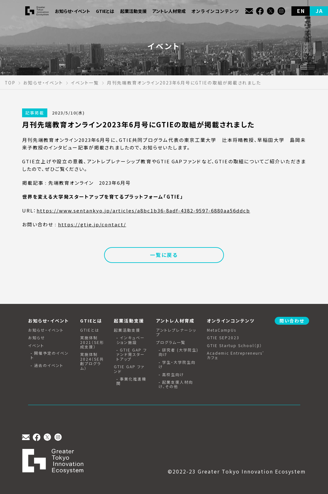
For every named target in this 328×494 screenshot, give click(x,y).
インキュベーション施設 (130, 340)
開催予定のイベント (50, 355)
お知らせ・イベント (46, 330)
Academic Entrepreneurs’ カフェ (235, 355)
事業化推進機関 (131, 381)
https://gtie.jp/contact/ (92, 224)
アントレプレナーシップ (176, 332)
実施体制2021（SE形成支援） (92, 342)
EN (301, 11)
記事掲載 (34, 113)
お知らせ (36, 337)
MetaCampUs (221, 330)
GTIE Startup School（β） (234, 345)
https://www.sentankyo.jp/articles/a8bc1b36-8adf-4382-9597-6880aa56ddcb (143, 210)
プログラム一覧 (170, 342)
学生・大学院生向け (177, 364)
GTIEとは (89, 330)
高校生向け (173, 374)
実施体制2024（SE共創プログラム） (92, 361)
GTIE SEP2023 (223, 337)
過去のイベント (48, 365)
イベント (36, 345)
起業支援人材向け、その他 (176, 384)
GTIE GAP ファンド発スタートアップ (131, 354)
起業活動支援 (127, 330)
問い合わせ (291, 320)
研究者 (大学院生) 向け (178, 352)
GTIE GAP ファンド (129, 369)
